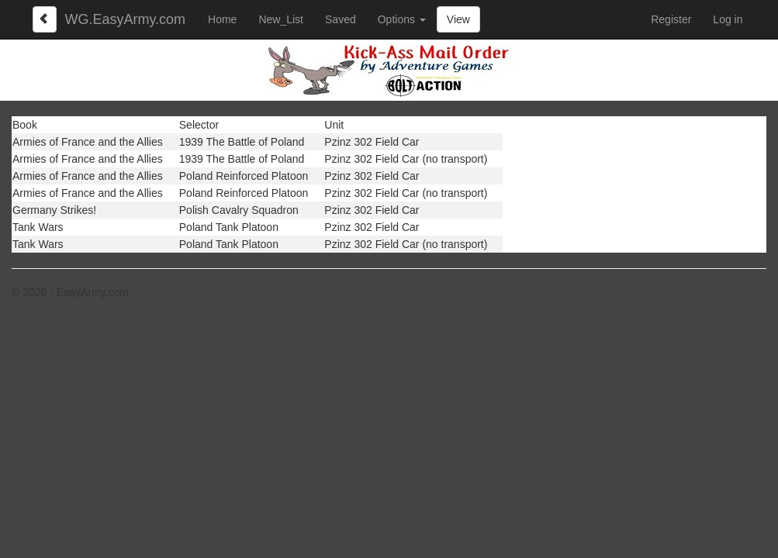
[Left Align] (45, 19)
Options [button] (402, 19)
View (458, 19)
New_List (280, 19)
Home (222, 19)
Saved (340, 19)
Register (671, 19)
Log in (727, 19)
